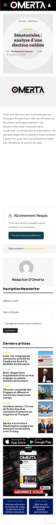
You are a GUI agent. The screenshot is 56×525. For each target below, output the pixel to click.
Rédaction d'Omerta (22, 51)
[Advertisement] (28, 177)
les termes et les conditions (27, 323)
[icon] (49, 6)
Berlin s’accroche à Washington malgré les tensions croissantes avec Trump (18, 427)
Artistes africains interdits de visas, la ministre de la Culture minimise (15, 508)
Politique (33, 21)
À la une (7, 353)
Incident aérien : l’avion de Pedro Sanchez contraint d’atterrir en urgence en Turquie (18, 410)
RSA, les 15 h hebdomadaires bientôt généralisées (41, 508)
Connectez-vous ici (35, 248)
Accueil (22, 21)
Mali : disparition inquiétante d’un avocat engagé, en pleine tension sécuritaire (18, 376)
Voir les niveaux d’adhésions (26, 235)
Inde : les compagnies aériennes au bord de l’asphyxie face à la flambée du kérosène (16, 360)
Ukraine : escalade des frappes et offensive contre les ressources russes (17, 393)
